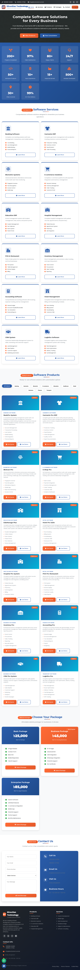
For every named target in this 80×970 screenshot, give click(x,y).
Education (56, 386)
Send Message (20, 895)
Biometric (35, 386)
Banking (17, 386)
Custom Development (62, 916)
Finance (40, 390)
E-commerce (46, 386)
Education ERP (34, 926)
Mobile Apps (60, 918)
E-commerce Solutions (36, 923)
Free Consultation (50, 35)
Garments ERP (34, 918)
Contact (66, 7)
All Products (7, 386)
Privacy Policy (55, 966)
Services (39, 7)
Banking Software (35, 916)
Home (31, 7)
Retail (74, 386)
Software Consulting (62, 929)
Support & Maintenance (63, 926)
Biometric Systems (35, 921)
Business (31, 390)
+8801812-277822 (10, 948)
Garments (26, 386)
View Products (29, 35)
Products (48, 7)
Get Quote (75, 7)
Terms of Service (65, 966)
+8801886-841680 (10, 946)
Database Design (61, 923)
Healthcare (66, 386)
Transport (49, 390)
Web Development (62, 921)
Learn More (20, 154)
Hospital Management (36, 929)
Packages (57, 7)
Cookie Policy (74, 966)
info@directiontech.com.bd (13, 951)
